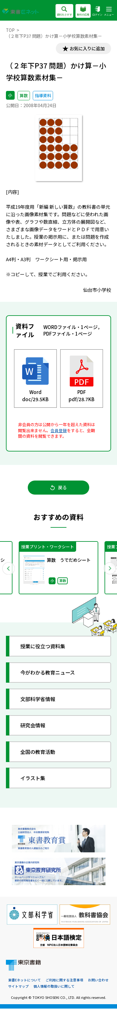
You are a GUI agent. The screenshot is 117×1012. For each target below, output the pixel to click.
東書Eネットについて (24, 983)
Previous (8, 570)
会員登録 (59, 431)
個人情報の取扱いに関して (54, 989)
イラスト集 (34, 781)
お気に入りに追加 (86, 49)
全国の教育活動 (39, 754)
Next (109, 570)
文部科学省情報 (39, 701)
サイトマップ (18, 989)
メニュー (109, 11)
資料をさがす (64, 11)
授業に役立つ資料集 (45, 649)
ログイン (97, 11)
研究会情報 (34, 728)
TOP (10, 30)
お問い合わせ (98, 983)
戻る (58, 489)
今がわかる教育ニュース (50, 675)
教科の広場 (82, 11)
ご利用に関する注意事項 (64, 983)
